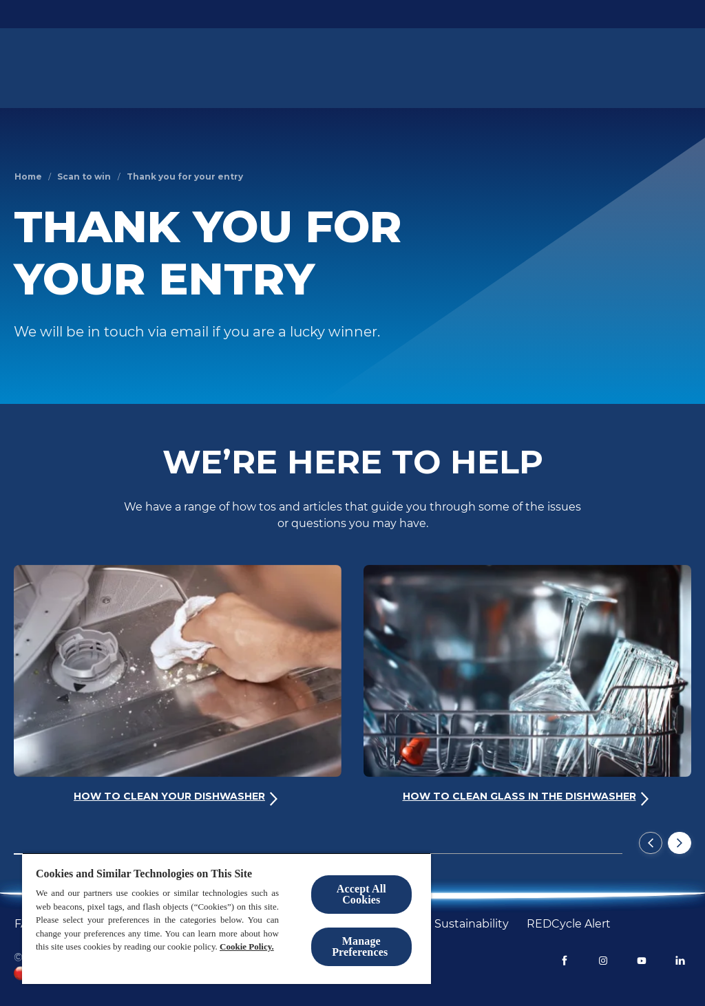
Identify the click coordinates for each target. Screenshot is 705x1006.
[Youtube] (642, 961)
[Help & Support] (612, 68)
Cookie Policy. (247, 946)
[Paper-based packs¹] (280, 68)
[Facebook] (565, 961)
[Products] (193, 68)
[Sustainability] (471, 924)
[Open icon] (677, 68)
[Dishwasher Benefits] (506, 68)
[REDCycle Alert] (568, 924)
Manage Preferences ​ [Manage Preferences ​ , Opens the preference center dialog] (361, 946)
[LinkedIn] (680, 961)
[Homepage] (50, 68)
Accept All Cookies (361, 894)
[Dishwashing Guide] (391, 68)
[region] (226, 918)
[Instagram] (603, 961)
